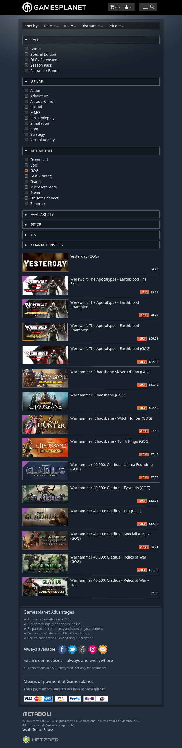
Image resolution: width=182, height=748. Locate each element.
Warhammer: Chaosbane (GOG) (97, 395)
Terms (37, 729)
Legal (26, 729)
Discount (92, 25)
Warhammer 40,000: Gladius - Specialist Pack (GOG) (109, 536)
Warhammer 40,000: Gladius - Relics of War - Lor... (109, 582)
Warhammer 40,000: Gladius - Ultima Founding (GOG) (111, 466)
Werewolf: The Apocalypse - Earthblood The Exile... (108, 281)
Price (116, 25)
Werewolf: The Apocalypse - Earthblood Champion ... (104, 304)
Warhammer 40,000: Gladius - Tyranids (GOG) (110, 488)
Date (51, 25)
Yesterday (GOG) (84, 256)
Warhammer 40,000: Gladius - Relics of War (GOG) (108, 559)
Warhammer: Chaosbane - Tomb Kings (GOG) (109, 441)
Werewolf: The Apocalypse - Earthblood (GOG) (110, 349)
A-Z (70, 25)
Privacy (49, 729)
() (115, 6)
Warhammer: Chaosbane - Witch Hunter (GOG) (111, 418)
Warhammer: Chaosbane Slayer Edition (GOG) (110, 372)
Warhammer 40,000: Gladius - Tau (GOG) (105, 511)
